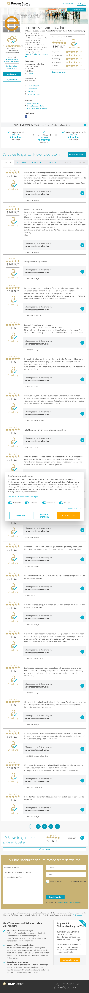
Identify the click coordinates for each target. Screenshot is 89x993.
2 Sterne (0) (66, 162)
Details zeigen (72, 508)
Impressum (13, 496)
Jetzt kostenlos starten (70, 960)
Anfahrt (30, 74)
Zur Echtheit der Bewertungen (11, 67)
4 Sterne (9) (36, 162)
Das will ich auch (68, 3)
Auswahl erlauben (44, 515)
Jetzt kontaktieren (77, 9)
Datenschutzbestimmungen (29, 496)
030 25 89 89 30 (33, 86)
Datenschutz (57, 986)
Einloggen (81, 4)
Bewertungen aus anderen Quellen (11, 60)
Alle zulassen (68, 515)
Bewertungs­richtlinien (60, 984)
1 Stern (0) (81, 162)
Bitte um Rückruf (56, 881)
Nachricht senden (55, 897)
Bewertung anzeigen (59, 72)
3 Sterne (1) (51, 162)
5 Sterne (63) (21, 162)
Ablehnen (20, 515)
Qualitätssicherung (72, 984)
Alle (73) (8, 162)
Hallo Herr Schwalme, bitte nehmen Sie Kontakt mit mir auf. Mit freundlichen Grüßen (23, 884)
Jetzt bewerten (12, 74)
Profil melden (77, 915)
